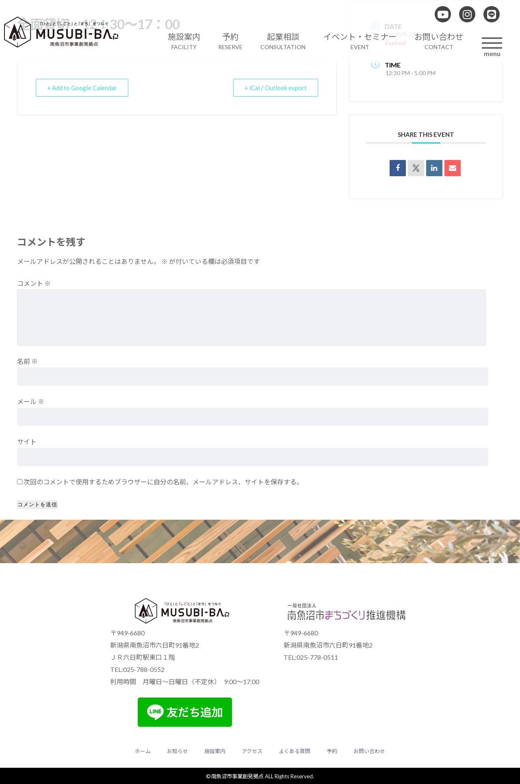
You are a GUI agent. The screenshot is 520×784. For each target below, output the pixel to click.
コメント (34, 283)
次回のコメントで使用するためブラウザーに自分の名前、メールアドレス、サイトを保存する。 (163, 482)
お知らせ (177, 751)
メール (30, 401)
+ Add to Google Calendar (82, 87)
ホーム (143, 751)
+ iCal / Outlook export (275, 87)
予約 (332, 751)
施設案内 (214, 751)
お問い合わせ (369, 751)
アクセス (252, 751)
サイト (27, 441)
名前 (27, 361)
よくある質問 (294, 751)
